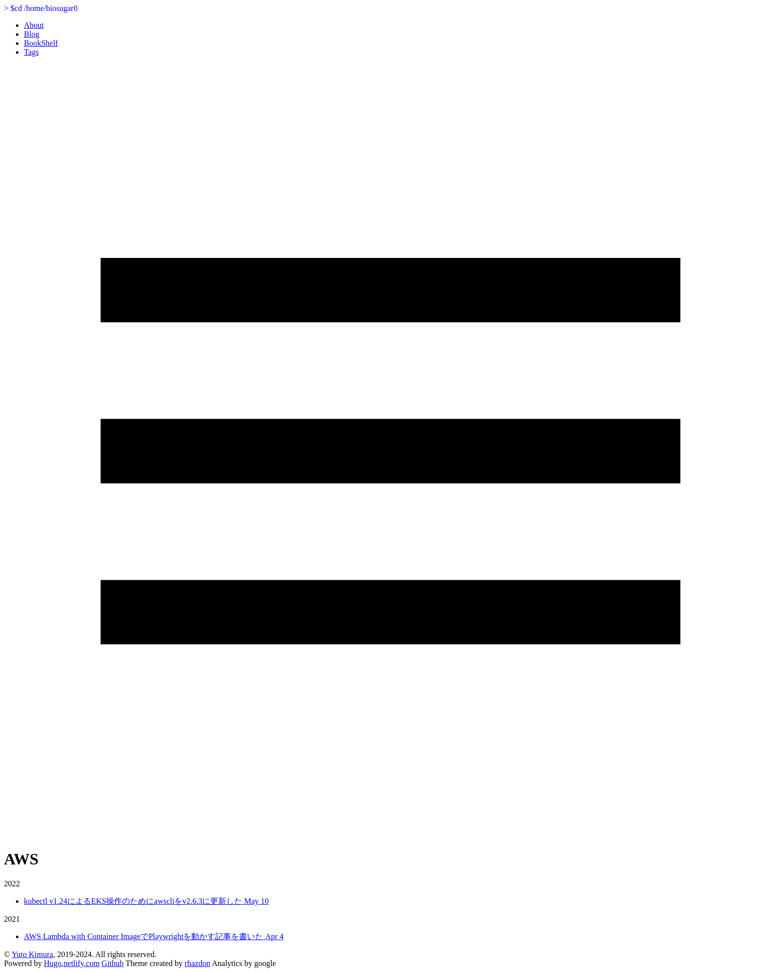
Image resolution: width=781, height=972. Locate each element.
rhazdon (198, 963)
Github (113, 963)
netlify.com (82, 963)
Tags (31, 52)
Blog (31, 34)
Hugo (53, 963)
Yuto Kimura (32, 954)
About (34, 25)
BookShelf (41, 43)
